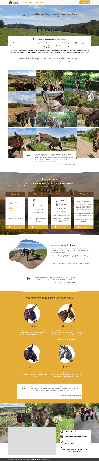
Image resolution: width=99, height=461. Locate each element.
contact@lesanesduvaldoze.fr (76, 437)
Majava (47, 459)
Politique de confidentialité (34, 459)
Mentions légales (23, 459)
